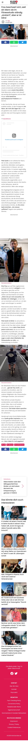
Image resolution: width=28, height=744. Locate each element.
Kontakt (14, 689)
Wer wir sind (14, 686)
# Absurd (10, 445)
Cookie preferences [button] (14, 727)
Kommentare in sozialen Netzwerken (14, 713)
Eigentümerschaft (14, 710)
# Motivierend (19, 445)
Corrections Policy (14, 704)
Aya (9, 21)
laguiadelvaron (7, 118)
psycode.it (14, 692)
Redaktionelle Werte (14, 707)
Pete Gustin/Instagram (6, 283)
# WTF (3, 445)
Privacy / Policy (14, 724)
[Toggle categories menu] (2, 2)
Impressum (14, 721)
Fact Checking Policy (14, 700)
